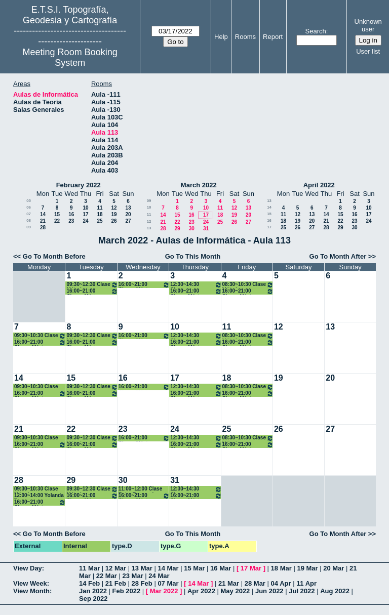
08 (28, 220)
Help (221, 36)
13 (128, 208)
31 (206, 228)
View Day (27, 568)
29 (177, 228)
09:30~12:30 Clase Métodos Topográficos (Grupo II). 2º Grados (92, 284)
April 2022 (319, 185)
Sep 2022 (93, 598)
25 (99, 221)
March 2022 (199, 185)
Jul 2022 (302, 591)
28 (43, 227)
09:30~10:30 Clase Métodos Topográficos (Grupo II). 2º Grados (40, 336)
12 (113, 208)
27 (128, 221)
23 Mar (133, 576)
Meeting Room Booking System (70, 57)
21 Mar (228, 583)
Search (315, 31)
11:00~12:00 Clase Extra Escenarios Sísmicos (140, 489)
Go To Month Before (54, 256)
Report (273, 36)
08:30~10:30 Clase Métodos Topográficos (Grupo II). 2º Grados (248, 284)
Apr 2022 (201, 591)
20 (128, 214)
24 (85, 221)
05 (28, 200)
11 (99, 208)
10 (85, 208)
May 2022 (235, 591)
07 (28, 214)
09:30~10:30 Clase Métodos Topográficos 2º (36, 387)
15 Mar (194, 568)
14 (43, 214)
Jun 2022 (269, 591)
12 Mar (115, 568)
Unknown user (368, 25)
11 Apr (306, 583)
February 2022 (78, 185)
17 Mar (251, 568)
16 (71, 214)
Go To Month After (338, 256)
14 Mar (168, 568)
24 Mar (158, 576)
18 (99, 214)
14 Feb (89, 583)
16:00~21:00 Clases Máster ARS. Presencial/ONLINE (92, 291)
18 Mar (281, 568)
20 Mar (333, 568)
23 (71, 221)
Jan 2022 (93, 591)
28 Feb (142, 583)
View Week (30, 583)
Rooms (245, 36)
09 (28, 227)
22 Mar (106, 576)
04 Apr (281, 583)
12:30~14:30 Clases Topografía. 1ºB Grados (195, 284)
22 (57, 221)
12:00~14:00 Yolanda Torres (39, 496)
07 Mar (168, 583)
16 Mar (220, 568)
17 (85, 214)
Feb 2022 (126, 591)
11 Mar (89, 568)
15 (57, 214)
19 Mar (307, 568)
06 (28, 207)
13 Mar (142, 568)
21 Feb (115, 583)
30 (191, 228)
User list (368, 51)
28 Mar (255, 583)
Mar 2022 (164, 591)
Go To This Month (193, 256)
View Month (31, 591)
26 (113, 221)
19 (113, 214)
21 (43, 221)
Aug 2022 (334, 591)
